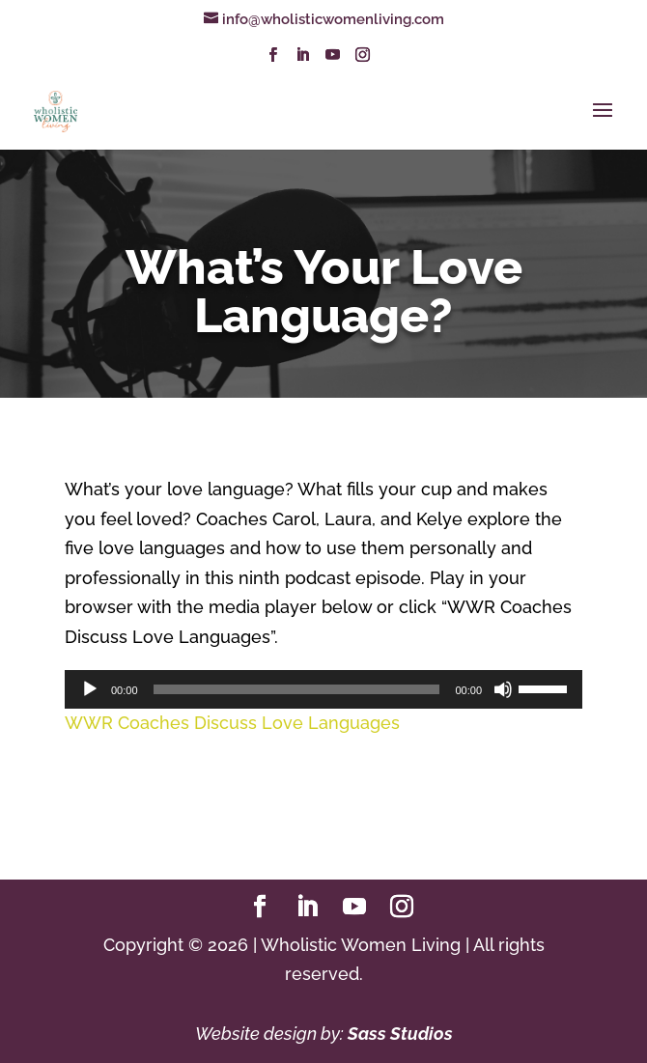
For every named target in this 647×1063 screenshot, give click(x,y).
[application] (323, 689)
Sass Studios (400, 1033)
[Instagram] (362, 60)
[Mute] (503, 689)
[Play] (89, 689)
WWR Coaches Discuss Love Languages (232, 723)
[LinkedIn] (302, 60)
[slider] (297, 689)
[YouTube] (332, 60)
